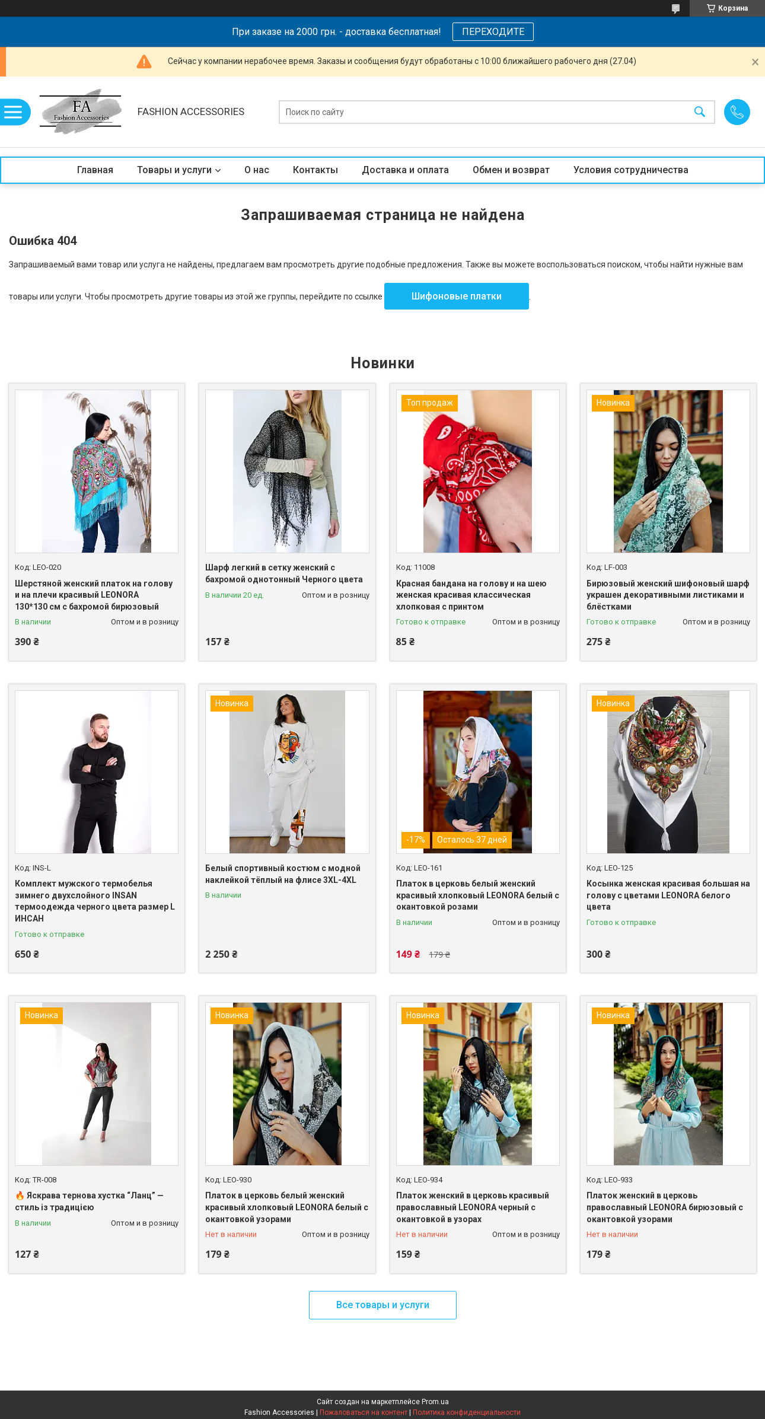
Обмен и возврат (511, 170)
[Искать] (700, 112)
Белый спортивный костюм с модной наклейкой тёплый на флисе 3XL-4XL (283, 874)
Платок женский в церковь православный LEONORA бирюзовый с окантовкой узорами (664, 1207)
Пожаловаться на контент (363, 1412)
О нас (256, 170)
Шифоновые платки (457, 296)
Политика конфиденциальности (467, 1412)
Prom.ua (435, 1402)
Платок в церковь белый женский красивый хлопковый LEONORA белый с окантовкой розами (477, 895)
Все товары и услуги (382, 1304)
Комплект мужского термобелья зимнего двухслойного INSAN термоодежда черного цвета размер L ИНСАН (95, 901)
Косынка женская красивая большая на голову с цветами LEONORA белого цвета (668, 895)
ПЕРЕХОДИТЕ (493, 31)
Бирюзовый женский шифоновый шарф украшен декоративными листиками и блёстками (668, 595)
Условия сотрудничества (631, 170)
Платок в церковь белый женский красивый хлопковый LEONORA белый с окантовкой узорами (286, 1207)
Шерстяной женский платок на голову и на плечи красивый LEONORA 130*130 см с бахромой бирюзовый (94, 595)
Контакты (315, 170)
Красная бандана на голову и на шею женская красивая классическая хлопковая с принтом (471, 595)
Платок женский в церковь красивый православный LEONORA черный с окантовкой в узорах (472, 1207)
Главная (95, 170)
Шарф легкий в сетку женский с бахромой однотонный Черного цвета (284, 573)
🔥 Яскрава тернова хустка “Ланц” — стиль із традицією (89, 1201)
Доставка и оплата (405, 170)
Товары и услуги (174, 170)
